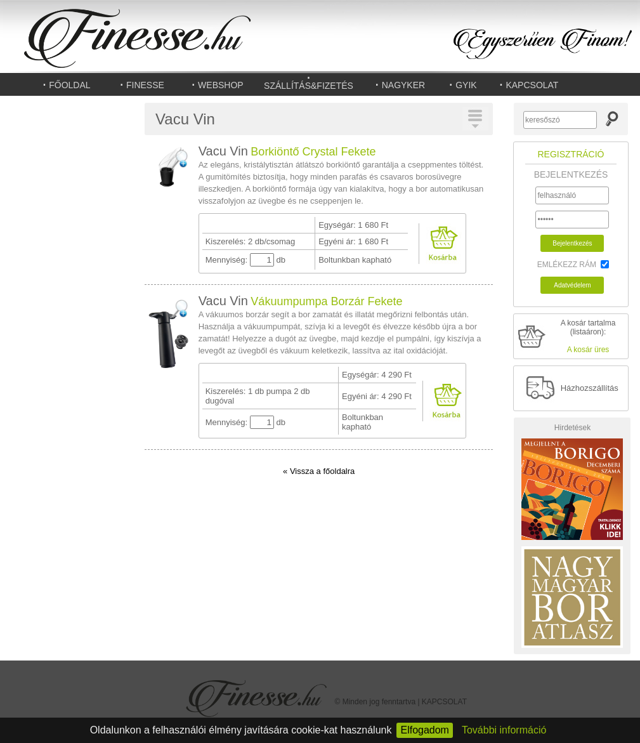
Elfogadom (424, 730)
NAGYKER (400, 84)
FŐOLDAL (66, 84)
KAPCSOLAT (529, 84)
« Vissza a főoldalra (319, 471)
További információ (504, 730)
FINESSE (141, 84)
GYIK (462, 84)
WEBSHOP (217, 84)
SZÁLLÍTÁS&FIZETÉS (308, 83)
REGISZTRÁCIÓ (570, 154)
